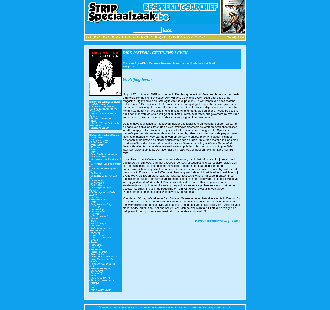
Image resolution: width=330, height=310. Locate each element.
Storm (94, 276)
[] (204, 37)
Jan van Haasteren (101, 118)
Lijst (241, 37)
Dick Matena (150, 63)
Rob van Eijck (132, 63)
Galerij (231, 37)
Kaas (94, 218)
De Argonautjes (99, 157)
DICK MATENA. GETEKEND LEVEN (155, 53)
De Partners (97, 183)
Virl (93, 287)
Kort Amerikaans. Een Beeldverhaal (100, 229)
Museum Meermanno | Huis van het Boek (188, 63)
